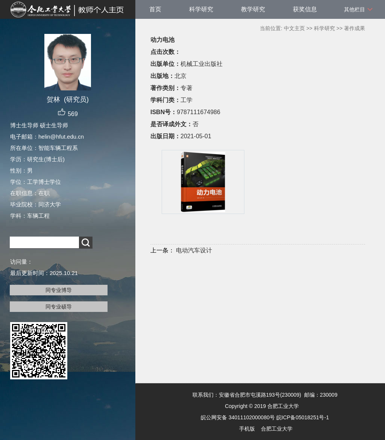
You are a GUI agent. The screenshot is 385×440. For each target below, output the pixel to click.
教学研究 (253, 9)
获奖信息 (305, 9)
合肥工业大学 (277, 429)
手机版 (247, 429)
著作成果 (354, 28)
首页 (155, 9)
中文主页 (294, 28)
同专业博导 (58, 290)
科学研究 (201, 9)
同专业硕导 (58, 307)
